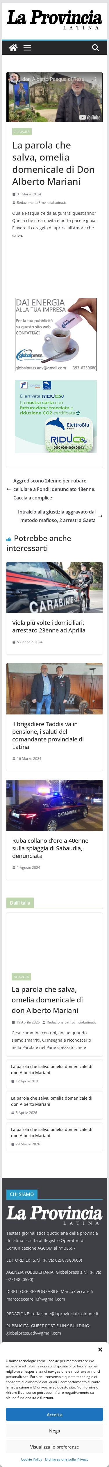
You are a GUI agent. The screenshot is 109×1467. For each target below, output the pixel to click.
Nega (54, 1431)
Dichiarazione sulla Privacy (66, 1459)
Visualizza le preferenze (54, 1447)
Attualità (22, 131)
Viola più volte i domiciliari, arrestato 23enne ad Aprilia (49, 626)
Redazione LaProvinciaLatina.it (41, 202)
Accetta (54, 1414)
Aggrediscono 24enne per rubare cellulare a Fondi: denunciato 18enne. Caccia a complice (50, 489)
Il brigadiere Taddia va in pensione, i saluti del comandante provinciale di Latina (48, 735)
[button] (100, 1349)
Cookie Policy (31, 1459)
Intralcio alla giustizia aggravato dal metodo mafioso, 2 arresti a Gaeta (60, 516)
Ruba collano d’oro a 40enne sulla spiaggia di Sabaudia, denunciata (50, 848)
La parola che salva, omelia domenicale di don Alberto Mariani (47, 999)
